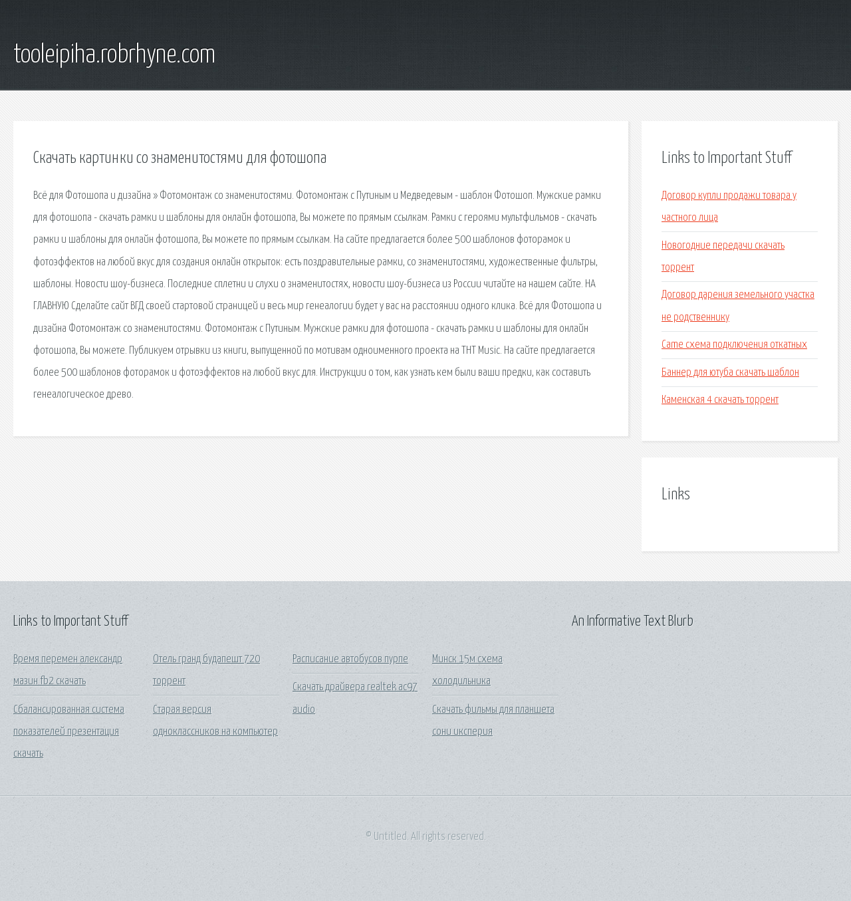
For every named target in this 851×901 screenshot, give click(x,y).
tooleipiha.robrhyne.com (114, 55)
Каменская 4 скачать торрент (720, 400)
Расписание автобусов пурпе (350, 659)
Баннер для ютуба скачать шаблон (730, 372)
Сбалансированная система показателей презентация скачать (68, 732)
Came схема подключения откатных (734, 344)
